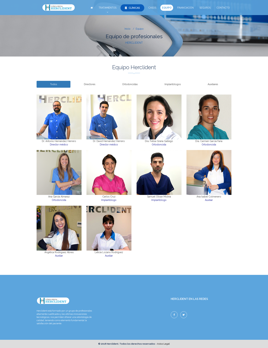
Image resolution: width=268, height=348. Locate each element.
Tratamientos (107, 8)
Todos (53, 84)
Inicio (127, 28)
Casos (152, 7)
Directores (89, 84)
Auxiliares (213, 84)
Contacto (223, 7)
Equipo (166, 7)
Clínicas (132, 8)
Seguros (205, 7)
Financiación (185, 7)
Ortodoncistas (130, 84)
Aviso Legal (163, 344)
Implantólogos (173, 84)
